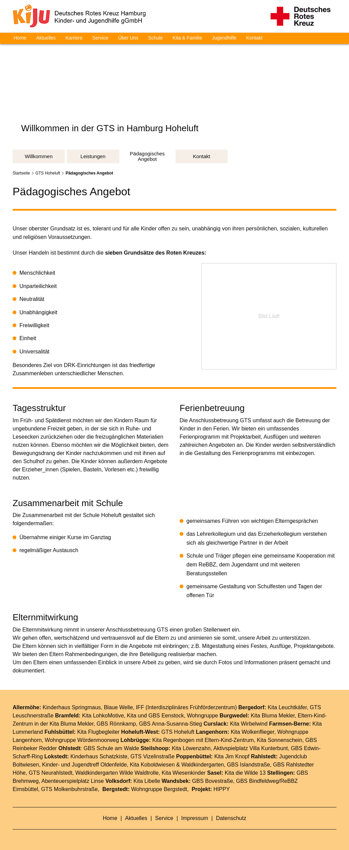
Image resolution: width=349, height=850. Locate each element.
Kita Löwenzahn (191, 748)
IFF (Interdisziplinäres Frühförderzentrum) (186, 707)
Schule (155, 38)
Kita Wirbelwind (249, 724)
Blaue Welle (118, 707)
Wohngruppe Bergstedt (159, 789)
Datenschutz (231, 818)
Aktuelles (46, 38)
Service (100, 38)
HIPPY (221, 789)
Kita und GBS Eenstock (155, 715)
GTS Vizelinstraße (153, 756)
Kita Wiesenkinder (184, 773)
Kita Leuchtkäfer (287, 707)
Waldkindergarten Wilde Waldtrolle (116, 773)
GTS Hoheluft (47, 173)
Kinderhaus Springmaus (72, 707)
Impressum (195, 818)
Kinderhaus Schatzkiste (99, 756)
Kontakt (254, 38)
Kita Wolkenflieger (252, 732)
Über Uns (128, 38)
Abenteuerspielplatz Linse (73, 781)
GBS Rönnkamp (116, 724)
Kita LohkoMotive (103, 715)
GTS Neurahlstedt (50, 773)
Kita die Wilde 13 (245, 773)
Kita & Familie (187, 38)
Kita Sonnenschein (279, 740)
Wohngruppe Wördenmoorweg (82, 740)
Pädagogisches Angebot (89, 173)
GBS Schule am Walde (111, 748)
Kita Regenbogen (173, 740)
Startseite (21, 173)
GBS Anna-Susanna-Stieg (170, 724)
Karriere (73, 38)
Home (20, 38)
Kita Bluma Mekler (273, 715)
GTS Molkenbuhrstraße (69, 789)
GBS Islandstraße (248, 765)
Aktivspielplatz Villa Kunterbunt (250, 748)
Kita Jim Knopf (231, 756)
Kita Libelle (147, 781)
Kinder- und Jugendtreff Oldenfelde (84, 765)
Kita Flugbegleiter (98, 732)
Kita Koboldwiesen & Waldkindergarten (177, 765)
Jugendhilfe (224, 38)
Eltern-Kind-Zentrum (229, 740)
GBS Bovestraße (212, 781)
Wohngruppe (202, 715)
